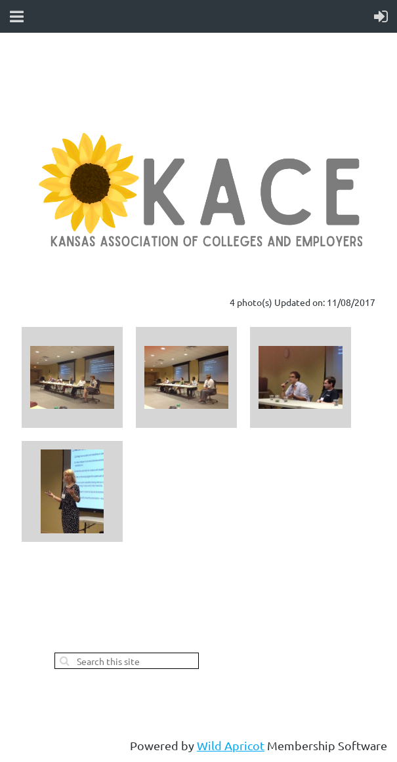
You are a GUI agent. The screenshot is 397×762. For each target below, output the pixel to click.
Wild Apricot (230, 745)
